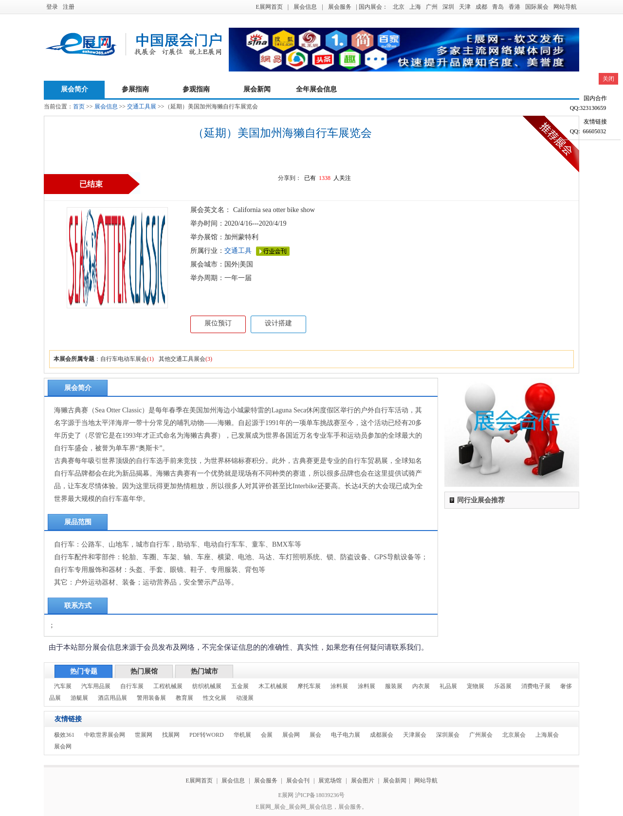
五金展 (240, 686)
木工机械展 (273, 686)
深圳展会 (447, 734)
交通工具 (238, 250)
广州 (432, 6)
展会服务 (339, 6)
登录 (52, 6)
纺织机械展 (206, 686)
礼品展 (448, 686)
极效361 (64, 734)
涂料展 (339, 686)
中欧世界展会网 (104, 734)
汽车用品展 (95, 686)
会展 (267, 734)
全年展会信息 (316, 89)
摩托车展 (309, 686)
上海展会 (547, 734)
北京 (398, 6)
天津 (465, 6)
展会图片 (363, 780)
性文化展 (214, 697)
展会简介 (74, 89)
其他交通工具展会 (182, 358)
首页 (79, 106)
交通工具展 (141, 106)
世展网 (143, 734)
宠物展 (475, 686)
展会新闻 (257, 89)
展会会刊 (298, 780)
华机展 (242, 734)
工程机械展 (168, 686)
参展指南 (135, 89)
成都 (481, 6)
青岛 (498, 6)
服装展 (394, 686)
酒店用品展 (112, 697)
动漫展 (245, 697)
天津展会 (414, 734)
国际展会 (537, 6)
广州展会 (481, 734)
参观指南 (196, 89)
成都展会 (381, 734)
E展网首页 (269, 6)
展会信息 (305, 6)
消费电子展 (535, 686)
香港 (514, 6)
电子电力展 (345, 734)
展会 (315, 734)
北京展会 (514, 734)
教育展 (184, 697)
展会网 (291, 734)
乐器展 (503, 686)
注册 (68, 6)
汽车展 (63, 686)
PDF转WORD (206, 734)
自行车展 (132, 686)
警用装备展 (151, 697)
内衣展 (421, 686)
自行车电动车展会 (123, 358)
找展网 (171, 734)
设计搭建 (278, 323)
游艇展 (79, 697)
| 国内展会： (372, 6)
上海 (415, 6)
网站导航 (565, 6)
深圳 (448, 6)
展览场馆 (330, 780)
